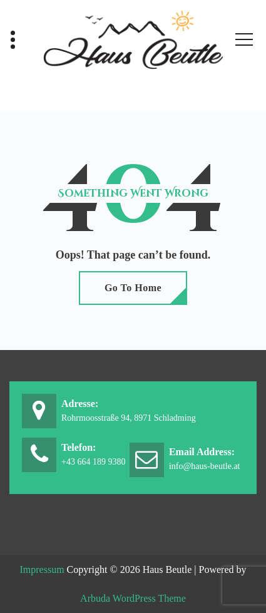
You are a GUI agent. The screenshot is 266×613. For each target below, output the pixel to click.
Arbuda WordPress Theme (133, 598)
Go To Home (133, 287)
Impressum (42, 569)
